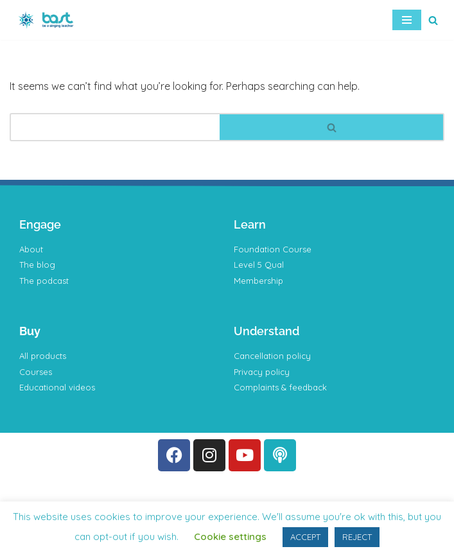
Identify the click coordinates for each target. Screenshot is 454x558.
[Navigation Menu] (407, 20)
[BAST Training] (48, 20)
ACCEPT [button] (305, 537)
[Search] (433, 20)
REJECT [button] (357, 537)
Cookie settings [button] (230, 536)
